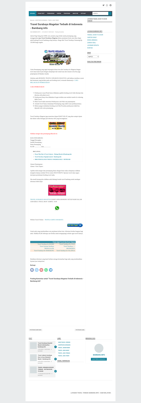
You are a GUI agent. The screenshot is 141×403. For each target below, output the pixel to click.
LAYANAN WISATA (93, 45)
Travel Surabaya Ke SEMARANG (44, 250)
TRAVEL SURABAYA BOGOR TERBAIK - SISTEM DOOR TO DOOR (46, 369)
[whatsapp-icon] (107, 5)
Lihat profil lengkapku (98, 359)
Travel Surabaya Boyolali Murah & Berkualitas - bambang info (45, 345)
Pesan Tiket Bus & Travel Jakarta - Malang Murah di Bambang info (53, 154)
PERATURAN (67, 13)
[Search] (100, 13)
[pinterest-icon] (110, 5)
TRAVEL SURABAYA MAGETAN (40, 199)
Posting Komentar (59, 32)
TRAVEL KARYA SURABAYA (54, 219)
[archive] (93, 56)
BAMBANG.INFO (99, 355)
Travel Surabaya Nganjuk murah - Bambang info (48, 156)
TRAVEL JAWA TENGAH (64, 353)
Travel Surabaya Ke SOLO (67, 244)
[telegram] (51, 270)
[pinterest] (41, 270)
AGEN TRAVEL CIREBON (64, 342)
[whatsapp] (46, 270)
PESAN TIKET (41, 13)
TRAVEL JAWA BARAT (63, 350)
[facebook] (32, 270)
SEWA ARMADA (92, 40)
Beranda (32, 13)
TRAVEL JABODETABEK (64, 347)
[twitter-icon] (103, 5)
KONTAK (59, 13)
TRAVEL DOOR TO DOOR (95, 35)
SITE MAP (83, 13)
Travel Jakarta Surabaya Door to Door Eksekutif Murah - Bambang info (45, 357)
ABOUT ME (75, 13)
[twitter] (36, 270)
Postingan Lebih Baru (35, 329)
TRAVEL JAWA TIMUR (63, 355)
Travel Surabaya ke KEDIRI (46, 244)
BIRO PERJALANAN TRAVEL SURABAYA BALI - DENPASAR (52, 159)
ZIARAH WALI (91, 43)
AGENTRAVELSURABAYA (64, 345)
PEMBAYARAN (50, 13)
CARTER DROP (92, 37)
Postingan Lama (80, 329)
